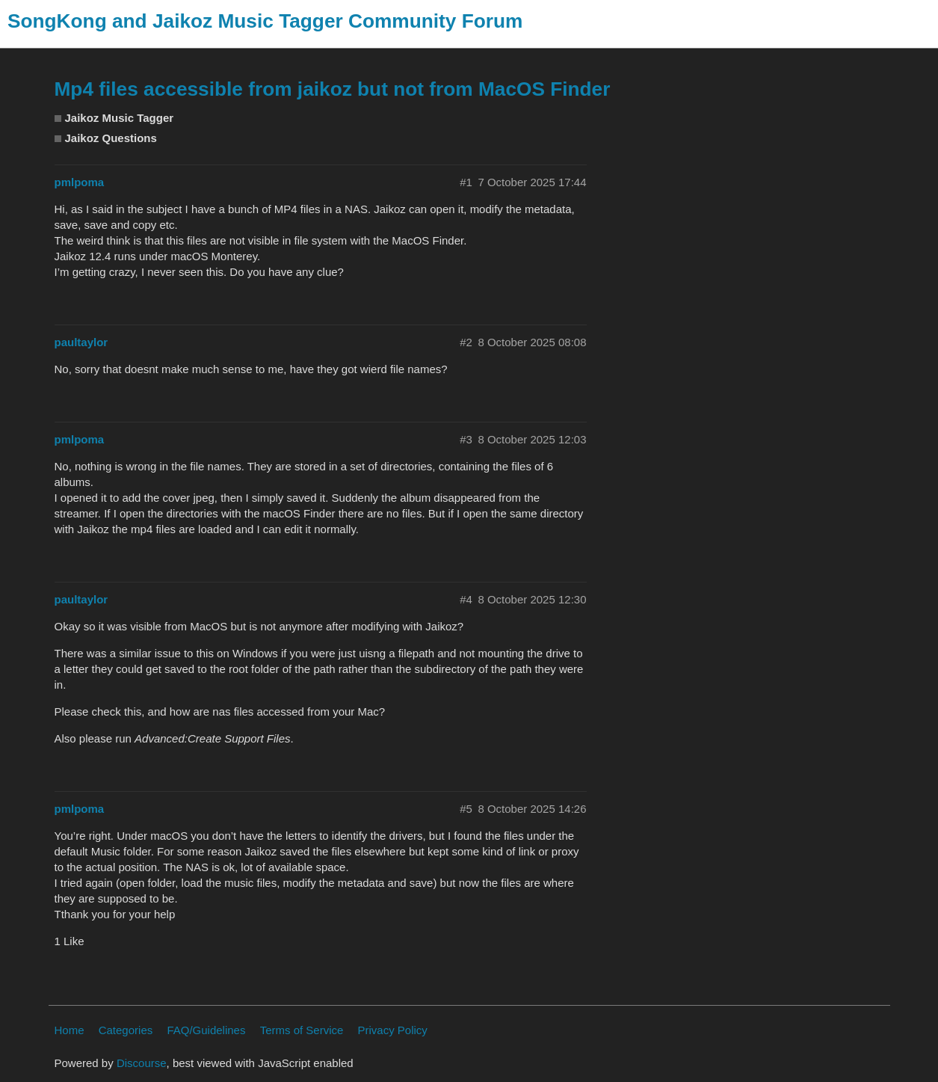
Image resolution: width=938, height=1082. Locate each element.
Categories (126, 1030)
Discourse (142, 1063)
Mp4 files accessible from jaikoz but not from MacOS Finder (333, 89)
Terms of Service (302, 1030)
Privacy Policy (393, 1030)
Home (69, 1030)
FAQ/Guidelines (206, 1030)
